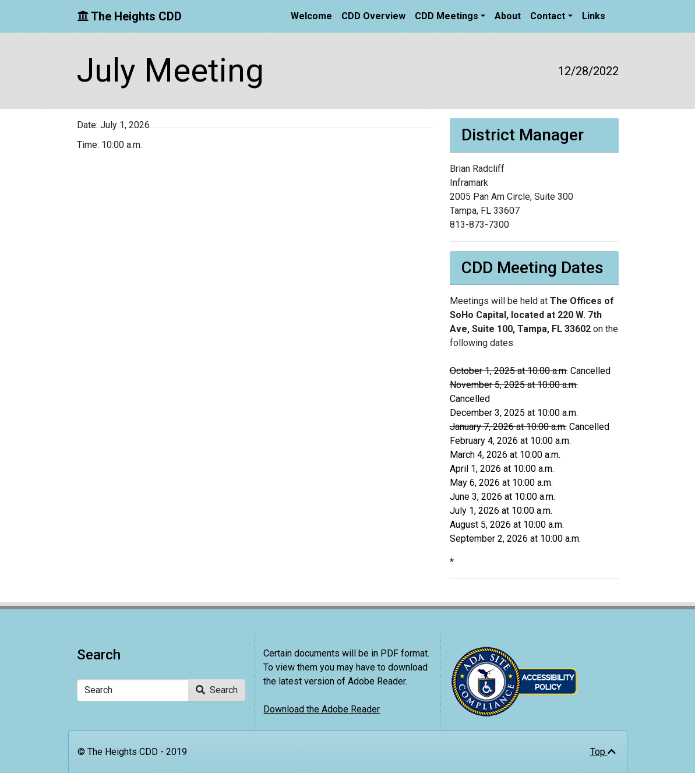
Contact (547, 16)
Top (603, 751)
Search (217, 690)
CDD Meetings (446, 16)
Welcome (311, 16)
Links (593, 16)
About (508, 16)
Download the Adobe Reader (321, 709)
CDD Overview (373, 16)
